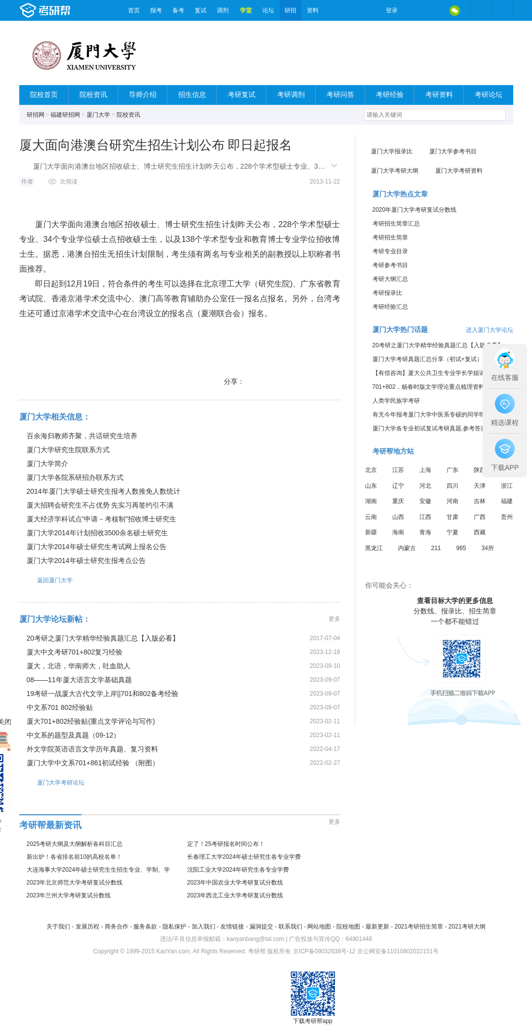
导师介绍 (143, 94)
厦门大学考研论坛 (51, 782)
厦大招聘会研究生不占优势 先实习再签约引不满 (100, 505)
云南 (371, 516)
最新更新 (377, 926)
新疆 (371, 532)
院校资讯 (93, 94)
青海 (425, 532)
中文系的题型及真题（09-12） (74, 735)
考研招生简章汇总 (396, 223)
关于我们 (58, 926)
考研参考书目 (390, 265)
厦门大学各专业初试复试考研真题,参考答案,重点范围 (442, 428)
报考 (156, 10)
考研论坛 (488, 94)
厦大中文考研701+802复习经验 (75, 652)
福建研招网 (65, 114)
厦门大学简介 (47, 463)
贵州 (507, 516)
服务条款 (145, 926)
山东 (371, 485)
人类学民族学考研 (396, 400)
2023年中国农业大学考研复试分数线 (235, 882)
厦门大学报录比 (391, 151)
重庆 (398, 501)
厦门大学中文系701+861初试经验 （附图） (93, 763)
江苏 (398, 469)
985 (461, 548)
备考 (178, 10)
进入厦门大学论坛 (489, 329)
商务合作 (116, 926)
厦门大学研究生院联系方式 (68, 450)
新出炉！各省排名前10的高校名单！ (74, 856)
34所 (488, 548)
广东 (452, 469)
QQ (434, 10)
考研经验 (390, 94)
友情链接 (232, 926)
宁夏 (452, 532)
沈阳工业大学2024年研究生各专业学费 (238, 869)
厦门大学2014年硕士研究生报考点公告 (86, 560)
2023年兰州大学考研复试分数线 (69, 895)
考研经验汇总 (390, 306)
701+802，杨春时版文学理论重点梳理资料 (428, 386)
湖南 (371, 501)
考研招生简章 (390, 237)
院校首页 (44, 94)
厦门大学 (98, 114)
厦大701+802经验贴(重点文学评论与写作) (91, 721)
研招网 (35, 114)
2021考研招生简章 (418, 926)
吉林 (480, 501)
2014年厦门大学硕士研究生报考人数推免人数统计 (103, 491)
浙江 (507, 485)
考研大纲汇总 (390, 279)
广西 (480, 516)
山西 (398, 516)
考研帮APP (502, 10)
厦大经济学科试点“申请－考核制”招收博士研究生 (101, 519)
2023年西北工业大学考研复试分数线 (235, 895)
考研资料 (439, 94)
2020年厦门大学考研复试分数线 (414, 209)
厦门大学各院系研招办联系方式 (75, 477)
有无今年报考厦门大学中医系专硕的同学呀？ (431, 414)
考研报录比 (387, 292)
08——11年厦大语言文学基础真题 (79, 680)
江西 (425, 516)
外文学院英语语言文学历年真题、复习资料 (92, 749)
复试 (200, 10)
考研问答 (340, 94)
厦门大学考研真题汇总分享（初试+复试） (427, 359)
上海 (425, 469)
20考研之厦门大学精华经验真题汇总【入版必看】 (103, 638)
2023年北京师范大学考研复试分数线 (75, 882)
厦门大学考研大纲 (394, 170)
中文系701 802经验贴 (60, 707)
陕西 (480, 469)
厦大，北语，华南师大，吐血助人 (78, 666)
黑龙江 (374, 548)
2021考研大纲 (467, 926)
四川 (452, 485)
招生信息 (192, 94)
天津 (480, 485)
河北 (425, 485)
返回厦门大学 (46, 580)
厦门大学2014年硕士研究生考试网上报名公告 (96, 547)
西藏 (480, 532)
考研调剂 (291, 94)
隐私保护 (174, 926)
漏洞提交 (261, 926)
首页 (134, 10)
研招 (290, 10)
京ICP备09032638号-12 (324, 951)
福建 (507, 501)
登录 (392, 10)
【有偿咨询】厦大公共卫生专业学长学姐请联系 (434, 373)
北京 (371, 469)
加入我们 (203, 926)
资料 (313, 10)
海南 (398, 532)
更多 (334, 618)
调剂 (223, 10)
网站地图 (319, 926)
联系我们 (290, 926)
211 (436, 548)
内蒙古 (407, 548)
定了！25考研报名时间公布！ (226, 843)
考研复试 (241, 94)
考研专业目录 (390, 251)
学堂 (246, 10)
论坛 (268, 10)
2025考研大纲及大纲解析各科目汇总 (75, 843)
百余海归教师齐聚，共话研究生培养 (82, 436)
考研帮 (71, 10)
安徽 (425, 501)
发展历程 (87, 926)
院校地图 (348, 926)
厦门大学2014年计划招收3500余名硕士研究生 (97, 533)
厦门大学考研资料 (459, 170)
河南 (452, 501)
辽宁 (398, 485)
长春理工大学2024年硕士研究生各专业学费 (244, 856)
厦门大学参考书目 (453, 151)
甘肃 (452, 516)
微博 (413, 10)
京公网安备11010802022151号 (398, 951)
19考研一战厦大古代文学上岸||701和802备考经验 (103, 694)
